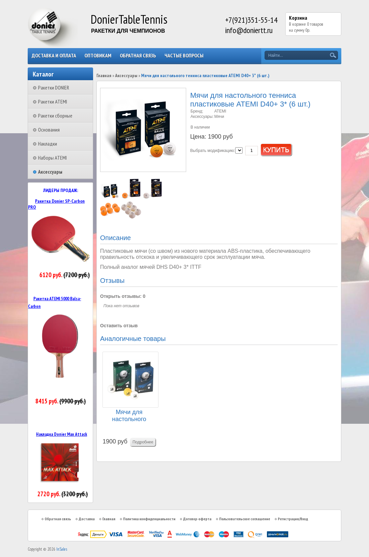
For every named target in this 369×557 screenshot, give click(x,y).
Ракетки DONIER (53, 87)
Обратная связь (138, 55)
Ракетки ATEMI (52, 101)
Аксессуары (50, 171)
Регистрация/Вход (293, 518)
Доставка (87, 518)
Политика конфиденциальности (149, 518)
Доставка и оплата (54, 55)
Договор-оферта (197, 518)
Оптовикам (97, 55)
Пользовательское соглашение (244, 518)
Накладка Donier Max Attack (61, 434)
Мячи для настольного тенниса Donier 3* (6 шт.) (128, 416)
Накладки (47, 143)
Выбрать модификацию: (212, 150)
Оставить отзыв (119, 325)
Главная (103, 75)
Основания (49, 129)
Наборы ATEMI (52, 157)
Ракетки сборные (55, 115)
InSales (61, 549)
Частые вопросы (184, 55)
